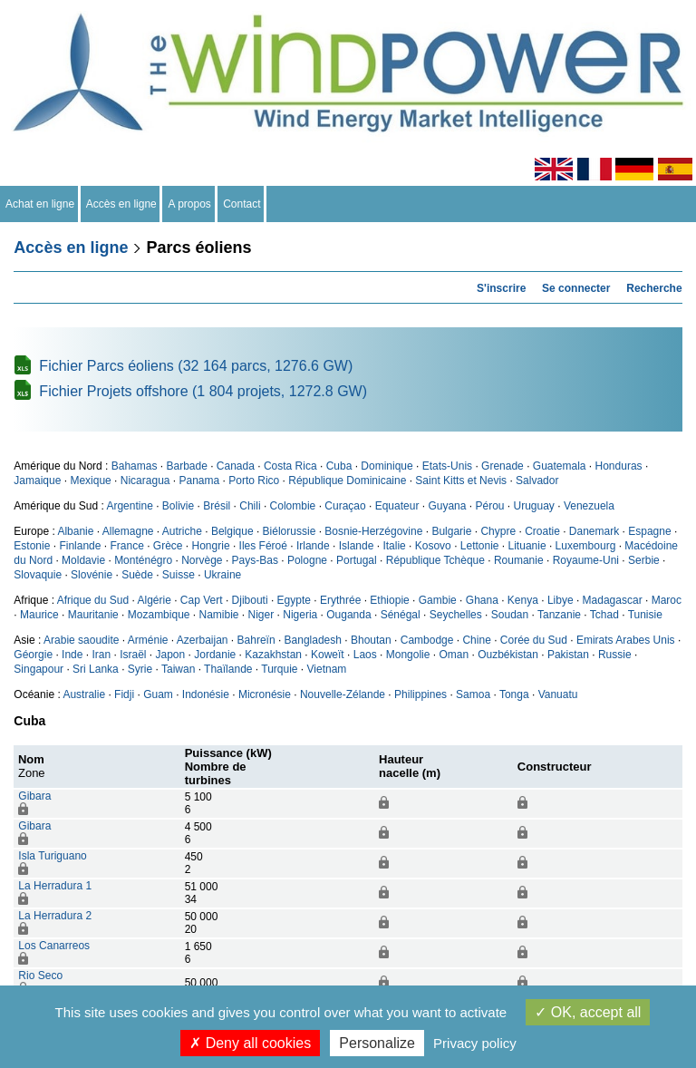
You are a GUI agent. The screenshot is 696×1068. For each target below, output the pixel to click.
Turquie (279, 669)
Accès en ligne (122, 204)
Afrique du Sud (93, 600)
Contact (242, 204)
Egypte (294, 600)
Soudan (509, 614)
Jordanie (215, 654)
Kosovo (433, 545)
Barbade (186, 466)
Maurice (39, 614)
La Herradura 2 (55, 915)
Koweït (327, 654)
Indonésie (205, 694)
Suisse (178, 574)
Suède (137, 574)
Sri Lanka (95, 669)
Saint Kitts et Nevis (461, 480)
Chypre (498, 531)
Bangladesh (313, 640)
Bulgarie (451, 531)
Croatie (542, 531)
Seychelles (456, 614)
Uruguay (534, 506)
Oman (454, 654)
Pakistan (568, 654)
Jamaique (37, 480)
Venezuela (589, 506)
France (126, 545)
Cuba (339, 466)
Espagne (649, 531)
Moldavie (83, 560)
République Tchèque (435, 560)
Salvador (537, 480)
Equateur (397, 506)
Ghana (482, 600)
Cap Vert (201, 600)
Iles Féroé (263, 545)
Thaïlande (228, 669)
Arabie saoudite (81, 640)
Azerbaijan (202, 640)
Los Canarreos (54, 945)
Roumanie (519, 560)
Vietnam (327, 669)
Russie (615, 654)
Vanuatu (558, 694)
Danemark (594, 531)
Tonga (514, 694)
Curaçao (344, 506)
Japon (171, 654)
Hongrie (211, 545)
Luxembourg (586, 545)
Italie (393, 545)
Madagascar (613, 600)
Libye (560, 600)
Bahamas (134, 466)
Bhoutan (371, 640)
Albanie (75, 531)
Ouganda (348, 614)
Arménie (148, 640)
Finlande (80, 545)
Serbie (644, 560)
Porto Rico (253, 480)
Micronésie (264, 694)
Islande (356, 545)
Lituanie (527, 545)
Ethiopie (389, 600)
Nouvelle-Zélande (342, 694)
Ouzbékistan (508, 654)
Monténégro (143, 560)
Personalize (377, 1043)
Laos (365, 654)
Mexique (90, 480)
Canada (236, 466)
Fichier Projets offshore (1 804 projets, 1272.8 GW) (203, 391)
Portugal (356, 560)
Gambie (438, 600)
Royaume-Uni (586, 560)
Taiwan (178, 669)
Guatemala (559, 466)
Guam (158, 694)
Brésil (216, 506)
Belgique (232, 531)
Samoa (473, 694)
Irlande (313, 545)
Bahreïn (256, 640)
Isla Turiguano (52, 856)
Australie (84, 694)
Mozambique (159, 614)
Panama (199, 480)
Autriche (182, 531)
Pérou (489, 506)
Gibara (34, 796)
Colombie (293, 506)
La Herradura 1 (55, 885)
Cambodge (427, 640)
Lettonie (479, 545)
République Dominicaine (347, 480)
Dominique (386, 466)
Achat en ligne (40, 204)
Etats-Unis (447, 466)
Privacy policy (475, 1043)
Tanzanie (559, 614)
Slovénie (91, 574)
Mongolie (408, 654)
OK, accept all (588, 1012)
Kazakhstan (273, 654)
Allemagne (128, 531)
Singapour (38, 669)
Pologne (307, 560)
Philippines (420, 694)
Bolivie (178, 506)
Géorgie (33, 654)
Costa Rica (290, 466)
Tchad (604, 614)
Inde (72, 654)
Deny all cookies (250, 1043)
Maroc (667, 600)
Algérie (153, 600)
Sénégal (400, 614)
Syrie (140, 669)
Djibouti (250, 600)
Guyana (447, 506)
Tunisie (645, 614)
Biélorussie (289, 531)
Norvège (201, 560)
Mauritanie (93, 614)
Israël (133, 654)
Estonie (32, 545)
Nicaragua (145, 480)
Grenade (502, 466)
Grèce (168, 545)
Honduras (619, 466)
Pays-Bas (255, 560)
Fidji (124, 694)
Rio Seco (40, 975)
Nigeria (300, 614)
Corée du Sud (533, 640)
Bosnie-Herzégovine (373, 531)
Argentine (129, 506)
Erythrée (340, 600)
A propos (189, 204)
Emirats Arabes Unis (625, 640)
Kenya (523, 600)
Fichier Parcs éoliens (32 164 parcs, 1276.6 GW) (196, 366)
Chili (249, 506)
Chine (476, 640)
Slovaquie (38, 574)
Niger (261, 614)
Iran (101, 654)
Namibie (219, 614)
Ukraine (222, 574)
